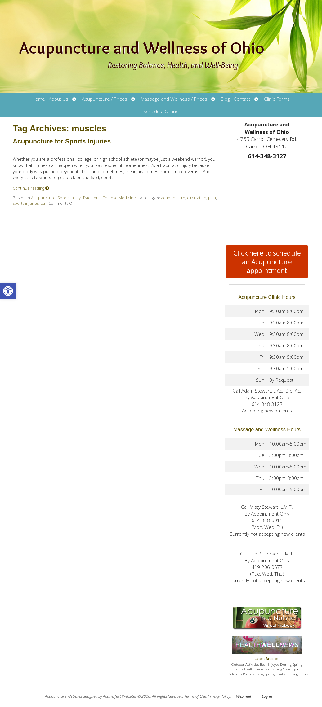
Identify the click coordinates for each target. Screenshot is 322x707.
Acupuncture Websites (63, 696)
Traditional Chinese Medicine (109, 197)
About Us (58, 99)
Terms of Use (195, 696)
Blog (225, 99)
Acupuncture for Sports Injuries (62, 141)
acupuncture (173, 197)
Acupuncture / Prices (104, 99)
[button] (8, 291)
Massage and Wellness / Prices (174, 99)
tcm (44, 203)
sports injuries (26, 203)
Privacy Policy (219, 696)
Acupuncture (43, 197)
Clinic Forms (277, 99)
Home (38, 99)
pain (212, 197)
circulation (196, 197)
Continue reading (31, 188)
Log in (267, 696)
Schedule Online (161, 111)
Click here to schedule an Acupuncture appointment (267, 262)
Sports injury (69, 197)
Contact (242, 99)
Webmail (243, 696)
